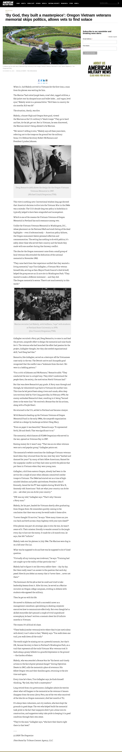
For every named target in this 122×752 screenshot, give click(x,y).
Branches (64, 3)
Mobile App (30, 3)
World (44, 3)
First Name (86, 45)
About (23, 3)
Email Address (88, 39)
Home (18, 3)
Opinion (38, 3)
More (76, 3)
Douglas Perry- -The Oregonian (26, 71)
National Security (53, 3)
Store (71, 3)
